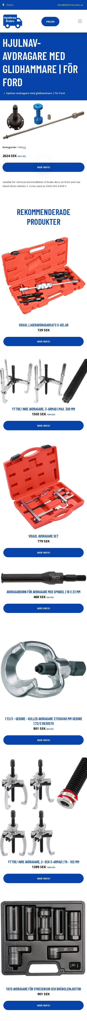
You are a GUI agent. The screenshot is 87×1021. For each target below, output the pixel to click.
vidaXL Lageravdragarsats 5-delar (43, 325)
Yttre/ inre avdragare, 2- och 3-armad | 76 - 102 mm (43, 862)
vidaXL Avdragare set (43, 536)
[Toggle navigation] (79, 21)
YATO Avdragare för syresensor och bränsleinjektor (43, 989)
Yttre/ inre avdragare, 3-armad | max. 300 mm (43, 409)
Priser (50, 21)
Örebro (10, 5)
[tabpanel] (43, 121)
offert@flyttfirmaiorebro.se (70, 5)
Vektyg (22, 147)
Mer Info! (43, 341)
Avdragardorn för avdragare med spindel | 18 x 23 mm (43, 592)
